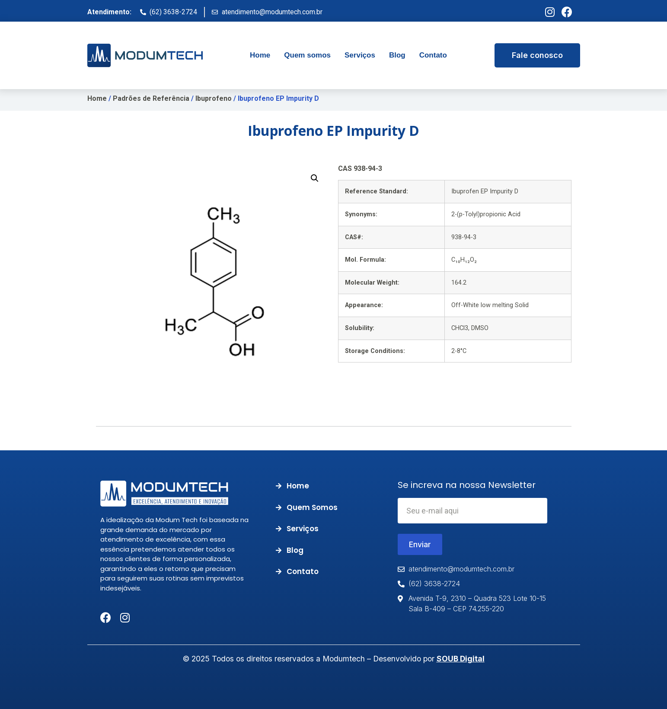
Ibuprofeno (213, 98)
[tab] (260, 55)
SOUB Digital (461, 658)
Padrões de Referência (151, 98)
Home (97, 98)
